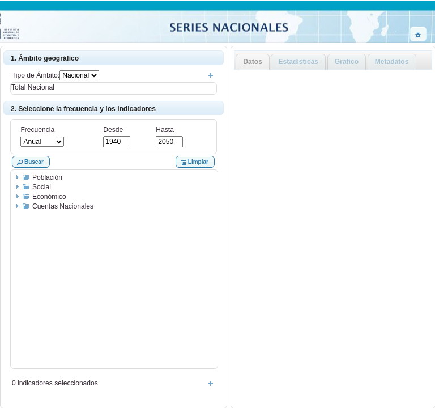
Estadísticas (299, 62)
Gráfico (347, 62)
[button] (418, 34)
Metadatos (392, 62)
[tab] (253, 62)
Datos (252, 62)
